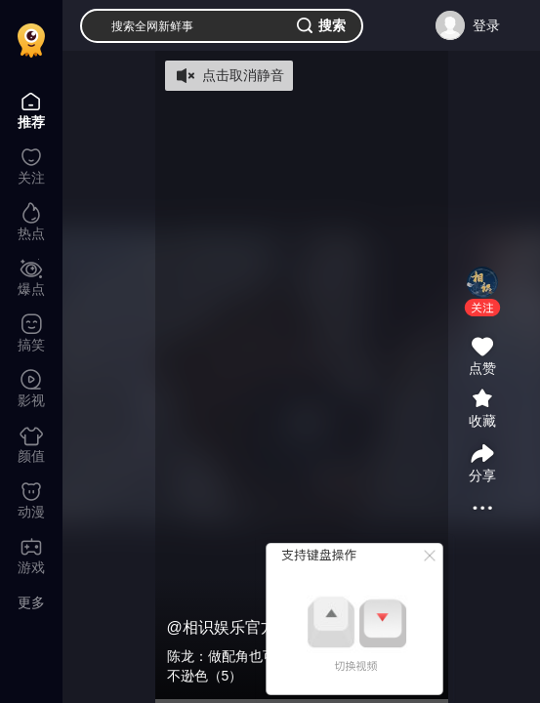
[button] (482, 307)
